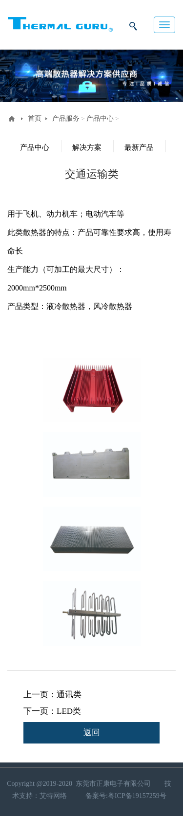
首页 (34, 118)
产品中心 (100, 118)
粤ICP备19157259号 (137, 795)
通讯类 (69, 694)
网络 (61, 795)
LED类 (69, 711)
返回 (91, 732)
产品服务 (66, 118)
